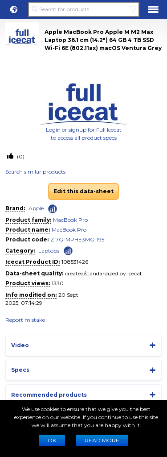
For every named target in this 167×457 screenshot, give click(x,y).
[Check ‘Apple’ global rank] (52, 209)
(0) (20, 156)
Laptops (48, 250)
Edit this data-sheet (83, 191)
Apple (36, 208)
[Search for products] (83, 9)
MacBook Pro (70, 219)
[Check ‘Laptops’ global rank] (68, 250)
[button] (14, 9)
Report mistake (25, 319)
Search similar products (35, 171)
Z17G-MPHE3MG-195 (77, 239)
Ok (52, 440)
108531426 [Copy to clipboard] (74, 261)
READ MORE (102, 440)
